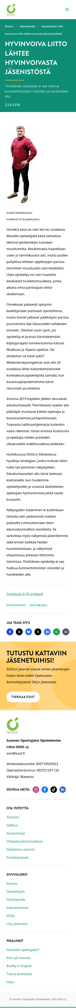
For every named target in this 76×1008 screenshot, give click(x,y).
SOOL (10, 916)
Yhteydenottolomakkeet (24, 841)
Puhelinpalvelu (17, 857)
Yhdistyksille (15, 899)
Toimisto (12, 817)
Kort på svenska (18, 958)
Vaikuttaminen (17, 907)
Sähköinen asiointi (20, 849)
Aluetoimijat (15, 833)
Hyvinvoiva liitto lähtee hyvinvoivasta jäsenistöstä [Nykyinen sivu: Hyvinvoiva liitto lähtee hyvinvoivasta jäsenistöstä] (33, 33)
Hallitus (12, 825)
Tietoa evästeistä (19, 974)
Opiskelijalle (15, 891)
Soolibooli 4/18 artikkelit (24, 594)
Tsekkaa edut (23, 696)
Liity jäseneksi (17, 924)
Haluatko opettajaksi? (22, 950)
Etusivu (11, 883)
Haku (10, 982)
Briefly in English (19, 966)
